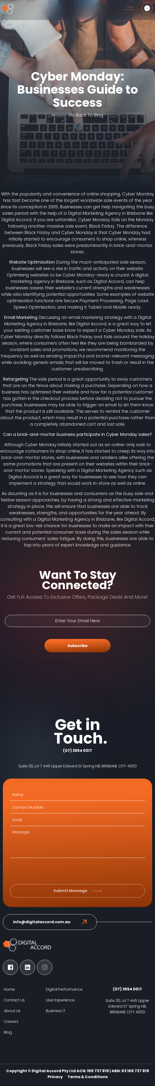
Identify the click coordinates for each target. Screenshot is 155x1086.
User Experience (60, 1000)
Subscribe (77, 645)
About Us (12, 1011)
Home (9, 989)
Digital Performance (64, 989)
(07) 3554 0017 (77, 750)
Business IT (55, 1011)
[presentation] (46, 871)
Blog (8, 1032)
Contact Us (14, 1000)
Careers (11, 1021)
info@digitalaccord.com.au (41, 922)
